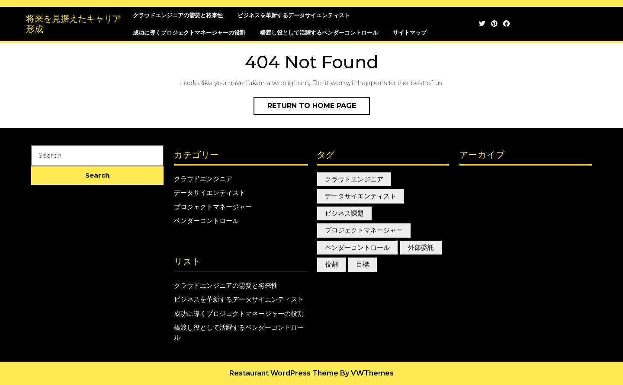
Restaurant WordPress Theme (283, 373)
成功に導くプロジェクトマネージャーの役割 (189, 32)
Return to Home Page (318, 107)
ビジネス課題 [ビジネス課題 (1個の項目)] (344, 213)
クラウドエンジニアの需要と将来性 (178, 15)
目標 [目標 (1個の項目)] (362, 264)
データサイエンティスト (209, 192)
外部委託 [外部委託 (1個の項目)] (421, 247)
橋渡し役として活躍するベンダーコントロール (319, 32)
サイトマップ (410, 32)
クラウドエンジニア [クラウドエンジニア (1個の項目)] (354, 179)
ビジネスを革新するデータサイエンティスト (294, 15)
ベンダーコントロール (206, 220)
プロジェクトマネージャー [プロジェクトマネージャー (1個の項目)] (364, 230)
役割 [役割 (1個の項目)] (331, 264)
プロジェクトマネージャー (213, 207)
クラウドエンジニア (203, 179)
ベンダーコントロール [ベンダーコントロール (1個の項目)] (357, 247)
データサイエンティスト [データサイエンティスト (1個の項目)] (360, 196)
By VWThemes (367, 373)
